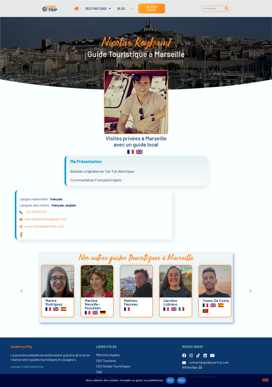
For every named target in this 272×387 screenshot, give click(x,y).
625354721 (39, 212)
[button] (21, 291)
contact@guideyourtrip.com (209, 362)
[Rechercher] (226, 8)
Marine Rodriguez (53, 302)
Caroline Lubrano (170, 302)
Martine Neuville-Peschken (93, 304)
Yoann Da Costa (216, 300)
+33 (27, 212)
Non (181, 380)
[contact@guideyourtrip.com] (184, 362)
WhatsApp (192, 367)
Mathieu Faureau (131, 302)
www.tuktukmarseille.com (44, 226)
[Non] (265, 380)
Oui (170, 380)
